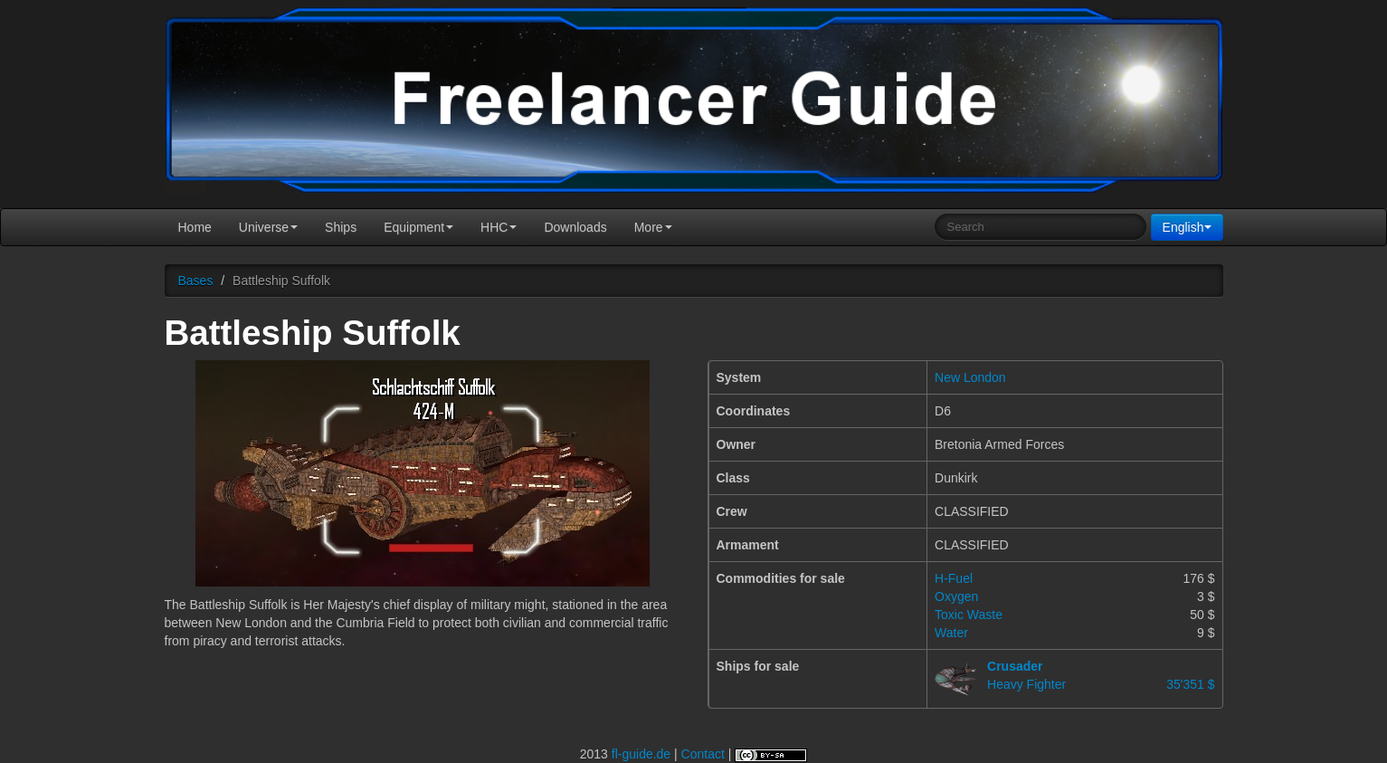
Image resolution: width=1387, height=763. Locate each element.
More (653, 227)
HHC (498, 227)
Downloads (575, 227)
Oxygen (956, 596)
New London (970, 377)
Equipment (418, 227)
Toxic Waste (968, 614)
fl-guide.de (641, 754)
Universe (268, 227)
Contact (703, 754)
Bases (196, 280)
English (1187, 227)
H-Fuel (954, 578)
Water (951, 632)
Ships (340, 227)
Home (195, 227)
